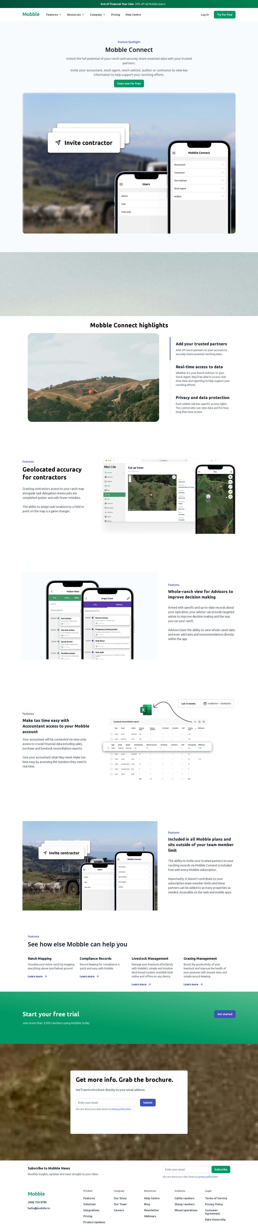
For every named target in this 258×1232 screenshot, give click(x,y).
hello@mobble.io (39, 1208)
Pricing (115, 14)
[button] (54, 14)
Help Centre (133, 14)
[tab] (200, 348)
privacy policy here (208, 1176)
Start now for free (129, 83)
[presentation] (101, 1120)
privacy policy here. (121, 1109)
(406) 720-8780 (37, 1202)
